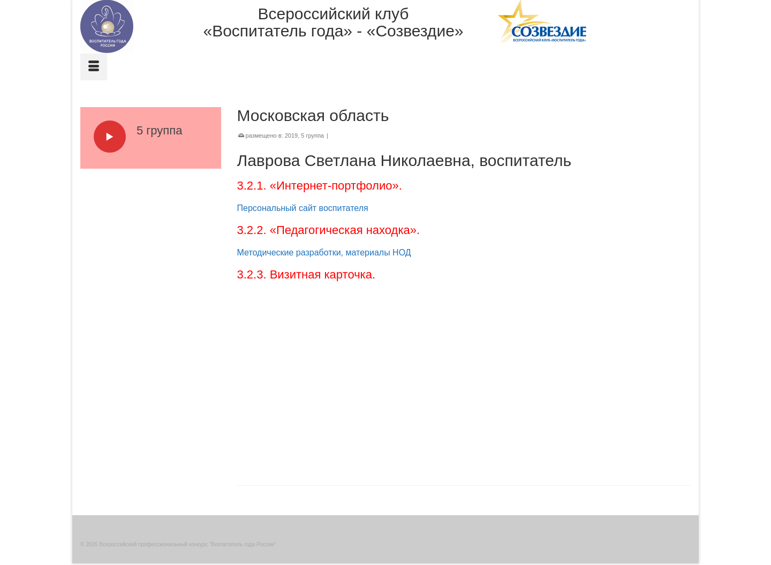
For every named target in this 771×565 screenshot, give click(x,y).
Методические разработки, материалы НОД (324, 252)
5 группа (312, 135)
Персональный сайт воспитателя (302, 208)
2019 (291, 135)
